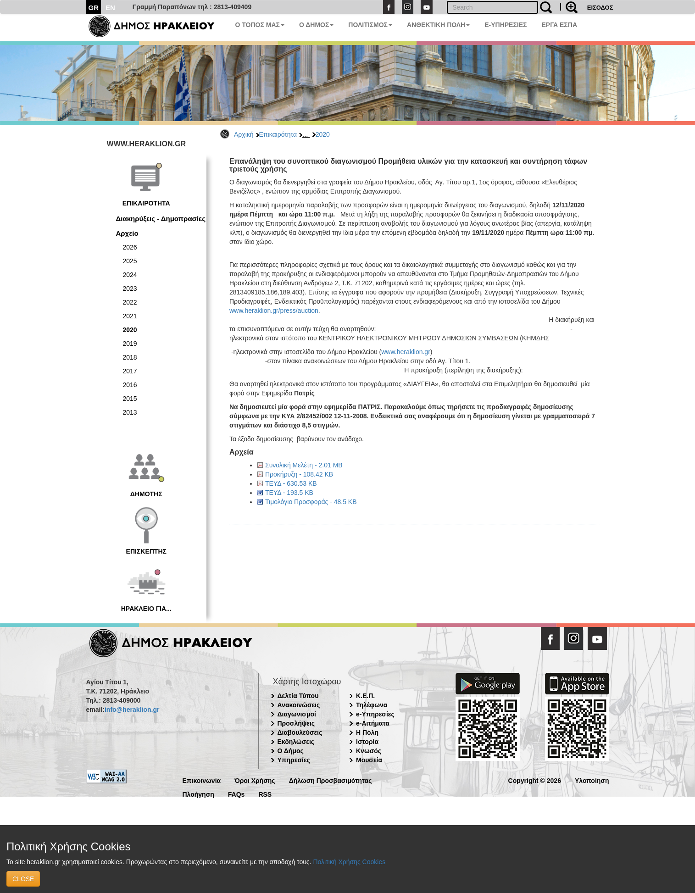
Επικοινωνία (202, 780)
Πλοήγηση (198, 794)
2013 (130, 412)
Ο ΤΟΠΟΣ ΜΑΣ (259, 24)
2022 (130, 302)
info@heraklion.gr (132, 709)
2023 (130, 288)
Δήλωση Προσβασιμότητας (330, 780)
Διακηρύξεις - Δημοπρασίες (161, 218)
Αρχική (244, 134)
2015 (130, 398)
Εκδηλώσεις (296, 741)
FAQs (236, 794)
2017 (130, 371)
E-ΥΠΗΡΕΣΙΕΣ (505, 24)
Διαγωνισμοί (297, 714)
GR (94, 7)
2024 (130, 274)
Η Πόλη (367, 732)
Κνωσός (368, 750)
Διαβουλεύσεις (300, 732)
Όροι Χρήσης (254, 780)
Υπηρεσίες (294, 760)
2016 (130, 384)
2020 (323, 134)
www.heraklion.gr (405, 351)
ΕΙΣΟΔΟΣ (600, 7)
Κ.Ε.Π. (365, 695)
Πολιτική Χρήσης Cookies (349, 861)
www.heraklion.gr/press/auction (273, 310)
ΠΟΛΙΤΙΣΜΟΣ (370, 24)
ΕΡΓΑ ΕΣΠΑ (559, 24)
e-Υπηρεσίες (375, 714)
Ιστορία (367, 741)
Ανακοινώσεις (299, 705)
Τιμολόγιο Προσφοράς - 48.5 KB (311, 501)
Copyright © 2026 (534, 780)
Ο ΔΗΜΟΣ (316, 24)
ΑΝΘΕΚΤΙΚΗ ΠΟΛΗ (438, 24)
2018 (130, 357)
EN (110, 7)
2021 (130, 316)
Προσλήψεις (296, 723)
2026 (130, 247)
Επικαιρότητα (278, 134)
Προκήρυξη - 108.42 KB (299, 474)
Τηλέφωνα (371, 705)
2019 (130, 343)
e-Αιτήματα (372, 723)
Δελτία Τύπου (298, 695)
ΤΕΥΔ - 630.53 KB (291, 483)
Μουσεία (369, 760)
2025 (130, 261)
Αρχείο (127, 233)
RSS (265, 794)
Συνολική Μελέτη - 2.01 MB (304, 465)
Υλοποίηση (592, 780)
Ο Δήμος (291, 750)
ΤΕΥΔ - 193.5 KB (289, 492)
